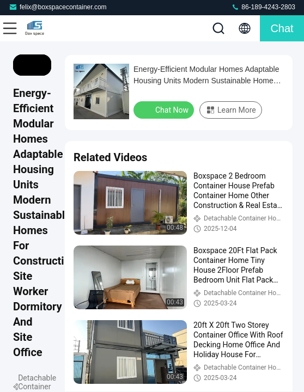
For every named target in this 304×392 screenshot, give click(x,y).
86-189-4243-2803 (263, 7)
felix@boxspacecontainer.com (58, 7)
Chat (281, 28)
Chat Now (165, 109)
